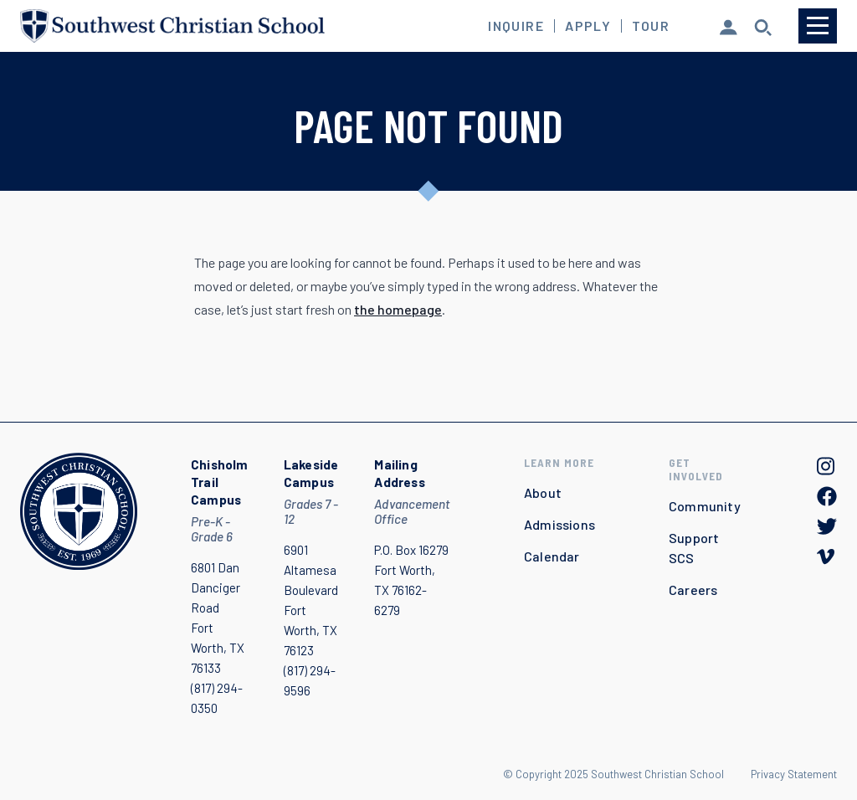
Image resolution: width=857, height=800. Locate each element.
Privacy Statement (794, 774)
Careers (693, 589)
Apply (588, 26)
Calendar (552, 556)
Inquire (516, 26)
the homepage (398, 309)
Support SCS (694, 548)
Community (705, 506)
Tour (651, 26)
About (543, 492)
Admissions (559, 524)
